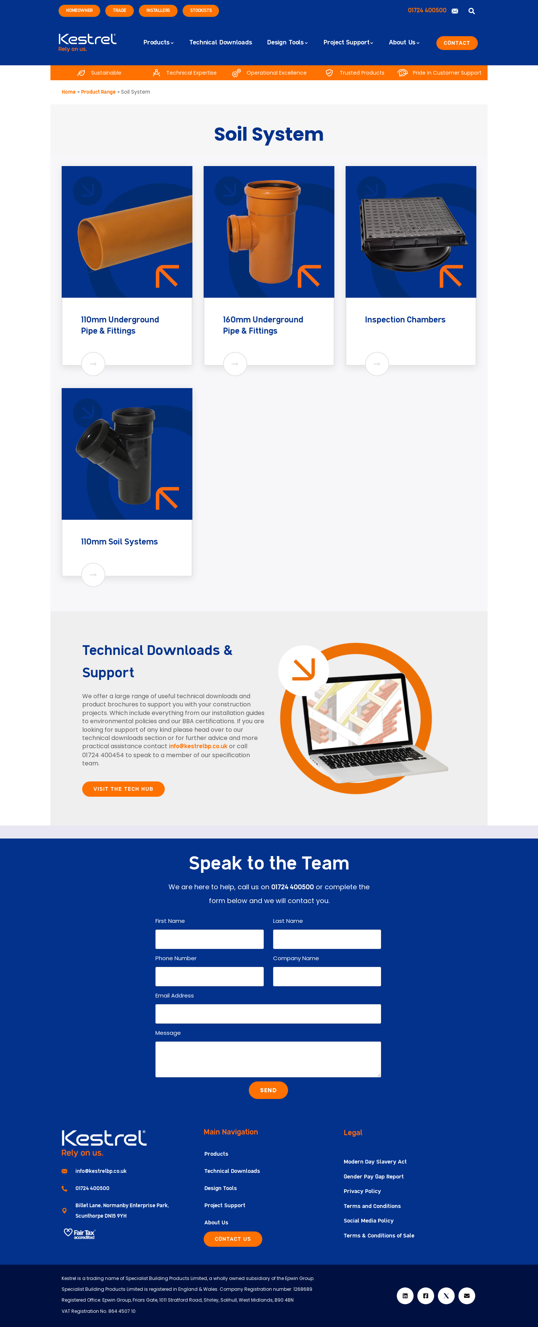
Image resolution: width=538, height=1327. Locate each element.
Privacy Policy (362, 1191)
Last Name (288, 921)
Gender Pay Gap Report (374, 1176)
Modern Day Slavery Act (375, 1161)
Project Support (224, 1205)
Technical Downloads (232, 1171)
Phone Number (176, 958)
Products (216, 1154)
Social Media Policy (369, 1220)
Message (168, 1033)
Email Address (174, 995)
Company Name (296, 958)
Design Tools (220, 1188)
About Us (216, 1222)
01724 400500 (428, 11)
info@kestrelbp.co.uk (198, 746)
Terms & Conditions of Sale (379, 1235)
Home (69, 92)
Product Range (98, 92)
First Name (170, 921)
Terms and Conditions (372, 1206)
